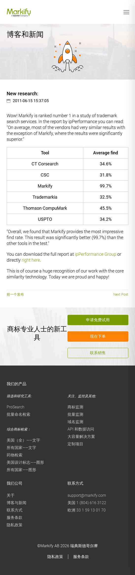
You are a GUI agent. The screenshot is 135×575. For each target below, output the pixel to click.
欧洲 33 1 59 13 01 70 (87, 510)
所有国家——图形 (21, 469)
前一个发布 (15, 294)
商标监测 (75, 407)
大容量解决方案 (81, 436)
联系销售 (98, 353)
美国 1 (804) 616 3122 (87, 502)
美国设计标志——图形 (25, 462)
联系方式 (14, 510)
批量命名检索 (18, 414)
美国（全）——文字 (23, 440)
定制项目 (75, 444)
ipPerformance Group (95, 254)
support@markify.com (87, 495)
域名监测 (75, 421)
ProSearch (15, 407)
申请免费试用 (98, 320)
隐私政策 (14, 525)
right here (31, 260)
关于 (11, 495)
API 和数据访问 (81, 429)
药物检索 (14, 455)
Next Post (120, 294)
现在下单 (98, 336)
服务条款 (14, 517)
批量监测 (75, 414)
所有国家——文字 (21, 447)
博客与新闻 (16, 502)
